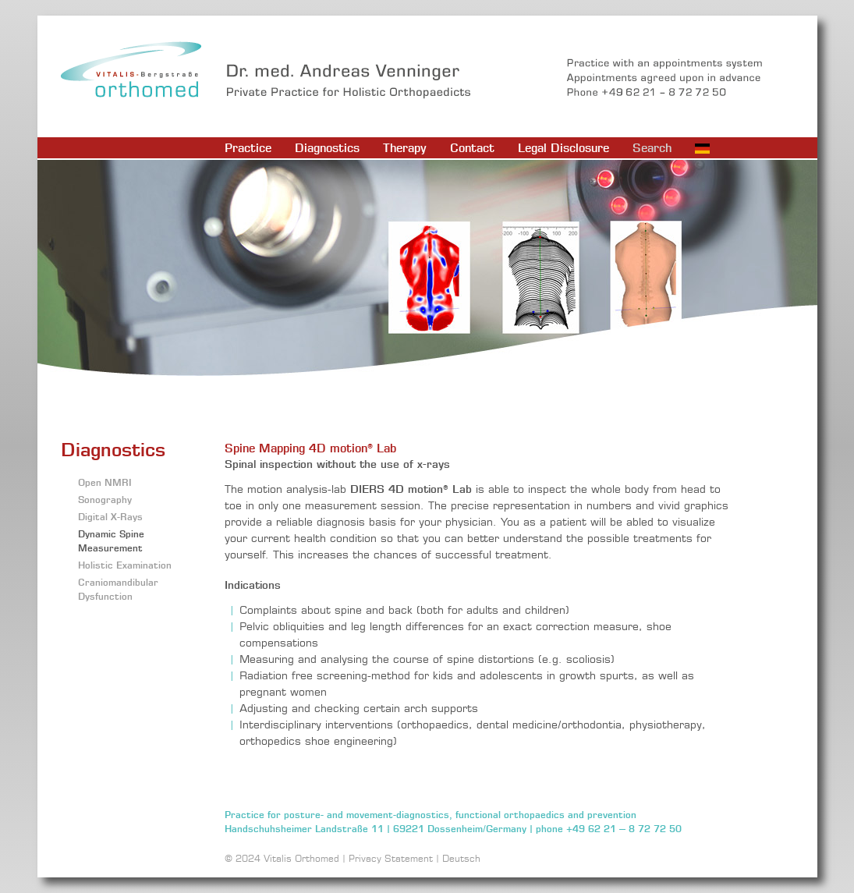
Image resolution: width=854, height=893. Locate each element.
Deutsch (461, 858)
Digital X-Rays (110, 517)
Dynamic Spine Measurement (111, 541)
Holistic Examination (125, 565)
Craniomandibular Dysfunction (118, 589)
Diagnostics (327, 147)
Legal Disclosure (563, 147)
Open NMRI (105, 482)
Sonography (105, 499)
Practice (248, 147)
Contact (472, 147)
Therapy (405, 147)
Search (652, 147)
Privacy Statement (391, 858)
